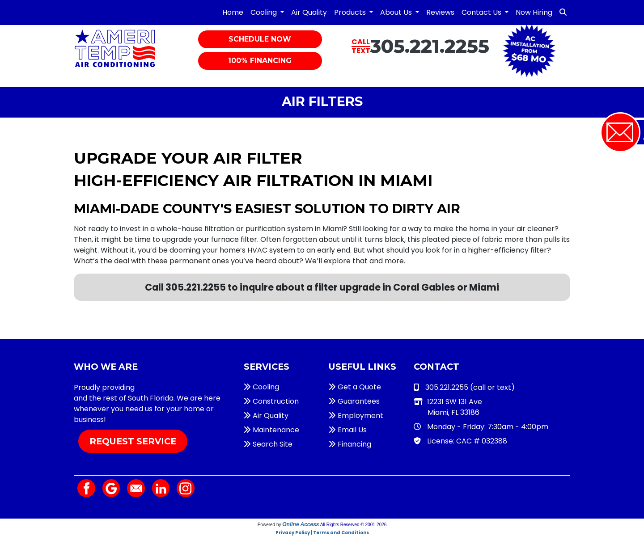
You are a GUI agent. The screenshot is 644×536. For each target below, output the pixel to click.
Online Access (300, 524)
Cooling (261, 387)
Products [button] (351, 12)
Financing (350, 444)
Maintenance (271, 430)
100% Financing (260, 60)
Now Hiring (534, 12)
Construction (271, 401)
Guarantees (354, 401)
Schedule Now (260, 39)
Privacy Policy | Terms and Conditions (322, 532)
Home (232, 12)
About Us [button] (397, 12)
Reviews (440, 12)
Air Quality (309, 12)
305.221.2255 (429, 46)
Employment (356, 415)
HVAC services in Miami (176, 387)
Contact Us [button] (482, 12)
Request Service (132, 441)
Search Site (268, 444)
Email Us (348, 430)
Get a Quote (355, 387)
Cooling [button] (264, 12)
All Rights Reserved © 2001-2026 (353, 524)
